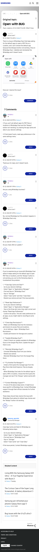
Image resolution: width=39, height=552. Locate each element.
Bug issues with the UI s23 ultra (17, 513)
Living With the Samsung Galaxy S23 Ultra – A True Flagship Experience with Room (19, 476)
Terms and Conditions (9, 535)
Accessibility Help (7, 531)
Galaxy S (18, 38)
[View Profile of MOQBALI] (10, 114)
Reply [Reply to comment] (30, 147)
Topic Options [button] (33, 18)
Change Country (16, 545)
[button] (33, 34)
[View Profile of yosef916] (10, 33)
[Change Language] (5, 545)
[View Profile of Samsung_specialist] (13, 418)
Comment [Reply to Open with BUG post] (30, 100)
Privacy (3, 538)
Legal (3, 542)
